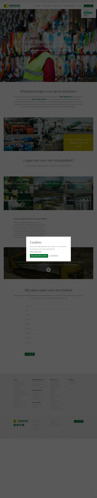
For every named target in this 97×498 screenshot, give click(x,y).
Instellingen (54, 256)
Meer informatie (36, 252)
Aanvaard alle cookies (39, 256)
